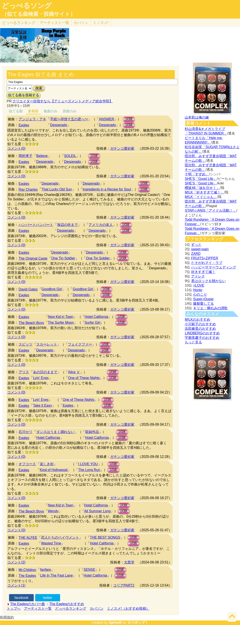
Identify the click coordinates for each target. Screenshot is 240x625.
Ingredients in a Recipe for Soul (107, 189)
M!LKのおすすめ (197, 319)
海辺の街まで (67, 225)
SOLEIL (70, 156)
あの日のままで (45, 372)
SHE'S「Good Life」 (201, 179)
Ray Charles (28, 189)
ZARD (196, 253)
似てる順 (16, 111)
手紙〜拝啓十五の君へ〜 (69, 119)
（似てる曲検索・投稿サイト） (38, 14)
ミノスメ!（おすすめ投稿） (128, 608)
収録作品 (92, 432)
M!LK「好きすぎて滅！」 (204, 192)
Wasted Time (51, 543)
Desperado (58, 125)
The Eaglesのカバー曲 (27, 604)
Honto (197, 290)
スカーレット (46, 344)
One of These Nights (84, 378)
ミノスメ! (101, 23)
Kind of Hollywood (53, 470)
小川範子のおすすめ (200, 324)
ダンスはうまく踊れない (55, 432)
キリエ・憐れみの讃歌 (210, 308)
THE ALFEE (28, 537)
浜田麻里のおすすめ (200, 328)
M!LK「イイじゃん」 (201, 197)
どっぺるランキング (70, 608)
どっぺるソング (27, 6)
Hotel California (96, 317)
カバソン (81, 23)
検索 (38, 88)
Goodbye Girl (51, 289)
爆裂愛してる (203, 303)
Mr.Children (27, 570)
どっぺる (18, 23)
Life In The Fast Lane (56, 575)
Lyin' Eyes (41, 378)
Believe (42, 156)
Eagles (24, 125)
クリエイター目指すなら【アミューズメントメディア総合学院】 (63, 101)
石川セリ (25, 432)
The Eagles (27, 575)
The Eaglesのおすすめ (66, 604)
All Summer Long (97, 511)
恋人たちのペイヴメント (60, 537)
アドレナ (198, 276)
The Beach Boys (31, 323)
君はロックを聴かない (208, 281)
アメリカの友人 (101, 225)
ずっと (196, 244)
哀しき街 (47, 464)
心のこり (200, 294)
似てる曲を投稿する (23, 95)
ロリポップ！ (137, 622)
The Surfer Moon (61, 322)
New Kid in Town (60, 317)
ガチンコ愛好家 (122, 148)
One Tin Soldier (63, 258)
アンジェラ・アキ (32, 119)
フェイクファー (80, 344)
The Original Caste (33, 258)
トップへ (14, 608)
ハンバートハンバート (36, 225)
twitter (47, 598)
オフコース (27, 464)
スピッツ (25, 344)
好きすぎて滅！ (203, 272)
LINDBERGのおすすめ (202, 333)
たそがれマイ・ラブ (206, 263)
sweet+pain (200, 249)
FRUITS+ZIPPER (204, 258)
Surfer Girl (92, 322)
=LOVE (198, 285)
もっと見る (193, 342)
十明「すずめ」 (197, 174)
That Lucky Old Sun (56, 189)
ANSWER (106, 119)
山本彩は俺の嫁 (197, 117)
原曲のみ (69, 111)
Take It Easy (42, 405)
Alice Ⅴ (74, 372)
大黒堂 (129, 562)
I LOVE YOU (88, 464)
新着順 (33, 111)
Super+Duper (203, 299)
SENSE (89, 569)
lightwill (115, 622)
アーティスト (54, 23)
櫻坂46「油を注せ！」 (202, 188)
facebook (21, 598)
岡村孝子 (25, 156)
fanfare (45, 569)
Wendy (53, 511)
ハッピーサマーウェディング (213, 267)
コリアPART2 (123, 585)
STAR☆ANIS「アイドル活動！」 (210, 210)
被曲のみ (50, 111)
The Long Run (89, 470)
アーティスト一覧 (38, 608)
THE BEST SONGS (105, 537)
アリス (24, 372)
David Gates (28, 289)
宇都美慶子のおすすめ (202, 337)
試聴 (129, 119)
